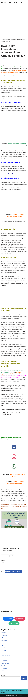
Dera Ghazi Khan (5, 655)
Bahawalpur (4, 660)
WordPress (19, 695)
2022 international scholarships (13, 571)
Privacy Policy (19, 690)
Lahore (3, 637)
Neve (7, 695)
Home (2, 39)
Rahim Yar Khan (5, 663)
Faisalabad (4, 640)
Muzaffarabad (4, 648)
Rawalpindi (4, 635)
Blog (6, 39)
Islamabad (3, 632)
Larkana (3, 670)
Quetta (2, 645)
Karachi (3, 665)
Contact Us (7, 690)
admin (3, 58)
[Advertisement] (14, 20)
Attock (2, 653)
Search (3, 675)
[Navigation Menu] (21, 2)
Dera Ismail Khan (5, 658)
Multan (2, 642)
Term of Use (4, 692)
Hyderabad (4, 668)
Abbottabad (4, 650)
